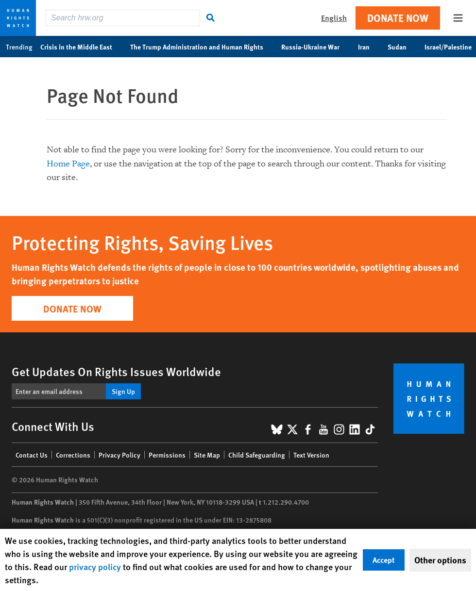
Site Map (207, 455)
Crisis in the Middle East (81, 46)
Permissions (167, 455)
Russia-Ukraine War (315, 46)
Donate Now (397, 17)
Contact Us (32, 455)
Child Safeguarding (256, 455)
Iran (369, 46)
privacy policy (95, 566)
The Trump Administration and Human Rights (201, 46)
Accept (384, 559)
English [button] (334, 17)
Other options (440, 560)
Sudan (402, 46)
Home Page (68, 163)
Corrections (73, 455)
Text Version (311, 455)
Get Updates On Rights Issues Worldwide (116, 371)
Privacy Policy (119, 455)
